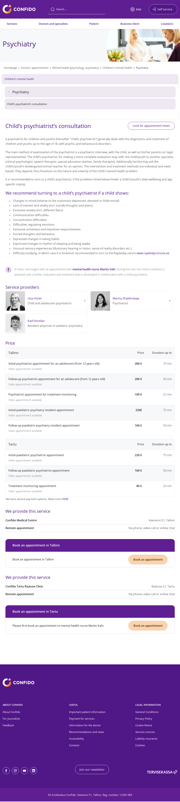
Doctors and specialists (53, 23)
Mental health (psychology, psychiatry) (75, 67)
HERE (65, 499)
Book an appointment (148, 559)
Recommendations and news (86, 732)
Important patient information (87, 712)
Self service (165, 9)
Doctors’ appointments (35, 67)
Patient (94, 23)
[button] (135, 9)
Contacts (74, 745)
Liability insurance (146, 739)
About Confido (11, 712)
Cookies (140, 745)
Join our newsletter (92, 770)
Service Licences (145, 732)
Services (12, 23)
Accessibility (76, 739)
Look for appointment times (150, 126)
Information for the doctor (85, 725)
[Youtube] (24, 771)
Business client (129, 23)
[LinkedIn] (33, 771)
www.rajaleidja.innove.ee (153, 253)
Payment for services (81, 719)
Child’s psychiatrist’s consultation (27, 104)
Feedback (8, 725)
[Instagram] (15, 771)
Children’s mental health (117, 67)
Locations (167, 23)
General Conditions (147, 712)
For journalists (11, 719)
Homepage (10, 67)
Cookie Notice (143, 725)
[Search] (76, 9)
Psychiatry (142, 67)
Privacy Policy (143, 719)
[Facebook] (6, 771)
